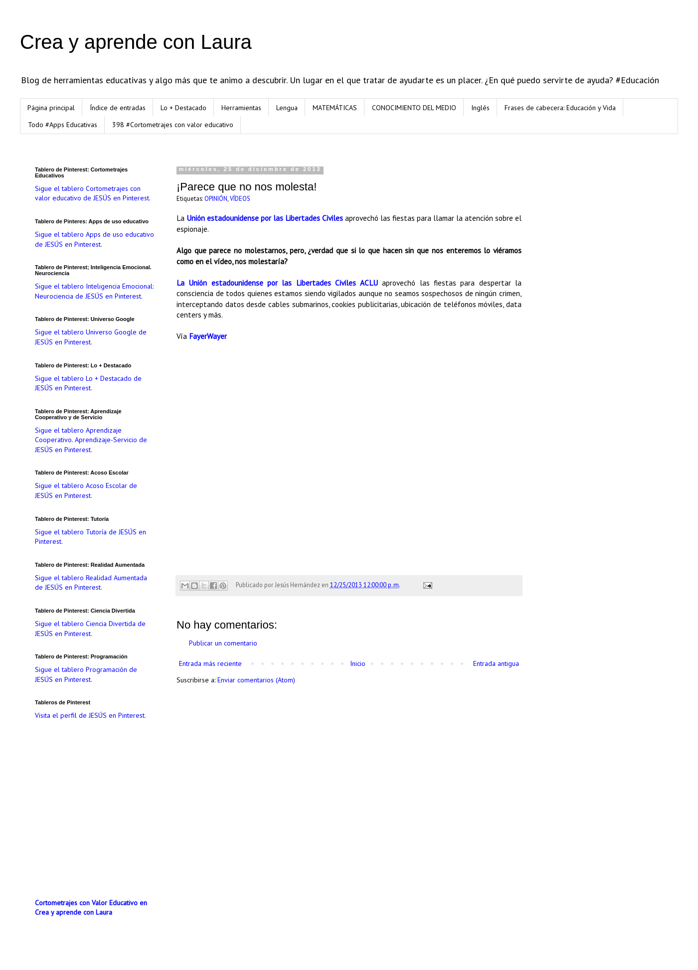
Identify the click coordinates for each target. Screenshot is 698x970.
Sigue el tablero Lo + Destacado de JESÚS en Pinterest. (88, 383)
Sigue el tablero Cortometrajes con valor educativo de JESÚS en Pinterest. (93, 193)
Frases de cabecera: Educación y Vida (560, 107)
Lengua (287, 107)
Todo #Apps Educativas (62, 124)
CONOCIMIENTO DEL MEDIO (414, 107)
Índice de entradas (118, 107)
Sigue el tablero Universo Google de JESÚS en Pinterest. (91, 336)
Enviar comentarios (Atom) (256, 679)
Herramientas (241, 107)
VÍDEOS (240, 198)
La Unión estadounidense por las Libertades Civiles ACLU (277, 283)
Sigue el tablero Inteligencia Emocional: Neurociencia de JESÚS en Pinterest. (94, 291)
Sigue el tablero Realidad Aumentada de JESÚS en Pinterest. (91, 582)
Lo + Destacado (183, 107)
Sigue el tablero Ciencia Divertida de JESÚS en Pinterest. (90, 628)
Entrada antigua (496, 663)
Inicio (357, 663)
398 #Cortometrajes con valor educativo (172, 124)
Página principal (51, 107)
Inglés (480, 107)
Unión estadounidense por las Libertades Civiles (264, 218)
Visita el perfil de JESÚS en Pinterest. (90, 715)
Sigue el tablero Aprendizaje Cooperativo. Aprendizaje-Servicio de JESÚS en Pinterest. (91, 440)
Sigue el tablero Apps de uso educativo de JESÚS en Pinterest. (94, 239)
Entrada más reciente (210, 663)
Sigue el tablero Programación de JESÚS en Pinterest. (86, 674)
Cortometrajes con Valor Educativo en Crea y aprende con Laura (91, 907)
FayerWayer (208, 336)
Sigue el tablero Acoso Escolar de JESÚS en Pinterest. (86, 490)
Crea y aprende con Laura (136, 42)
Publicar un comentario (223, 643)
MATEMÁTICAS (335, 107)
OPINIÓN (215, 198)
